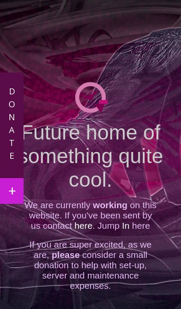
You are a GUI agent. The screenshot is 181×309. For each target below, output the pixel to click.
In (125, 225)
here (84, 225)
